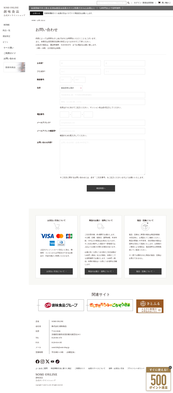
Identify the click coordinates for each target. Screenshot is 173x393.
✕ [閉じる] (170, 358)
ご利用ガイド (10, 52)
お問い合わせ (10, 57)
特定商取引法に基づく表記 (61, 368)
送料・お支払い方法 (116, 368)
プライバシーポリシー (135, 368)
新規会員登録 (148, 3)
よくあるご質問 (42, 368)
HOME (7, 25)
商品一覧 (8, 30)
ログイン (137, 3)
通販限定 (8, 35)
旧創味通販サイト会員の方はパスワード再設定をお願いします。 (70, 13)
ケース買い (9, 46)
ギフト (7, 41)
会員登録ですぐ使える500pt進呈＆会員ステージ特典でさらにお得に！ (63, 8)
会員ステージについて (96, 368)
